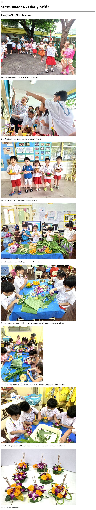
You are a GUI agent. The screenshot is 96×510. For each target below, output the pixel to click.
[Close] (2, 2)
